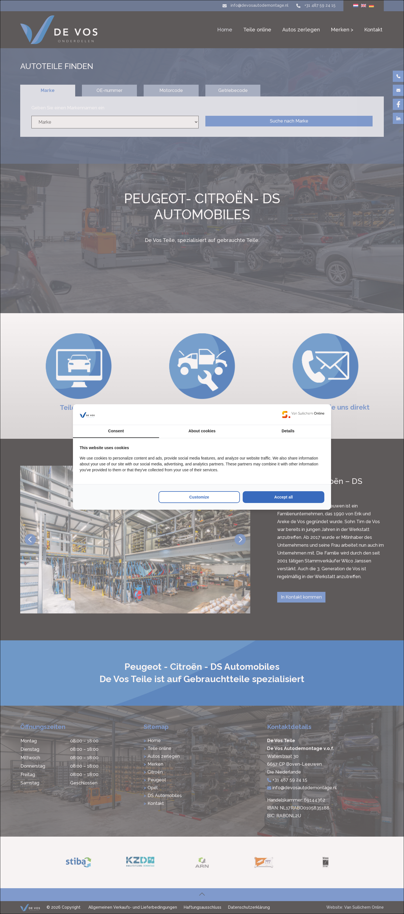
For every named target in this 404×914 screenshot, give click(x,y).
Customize (199, 497)
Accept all (283, 497)
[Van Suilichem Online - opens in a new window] (303, 414)
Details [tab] (288, 431)
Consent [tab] (116, 431)
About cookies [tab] (202, 431)
